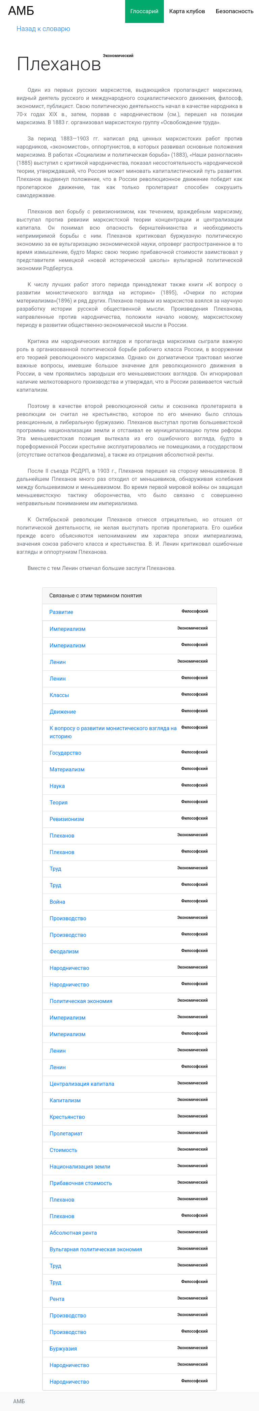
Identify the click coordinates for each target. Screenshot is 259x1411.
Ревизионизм (67, 819)
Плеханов (62, 835)
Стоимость (63, 1150)
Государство (65, 753)
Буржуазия (63, 1348)
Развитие (61, 612)
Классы (59, 695)
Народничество (69, 968)
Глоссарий (145, 11)
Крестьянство (67, 1117)
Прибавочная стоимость (81, 1183)
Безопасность (235, 11)
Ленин (58, 662)
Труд (55, 869)
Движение (63, 712)
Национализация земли (80, 1166)
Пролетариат (66, 1133)
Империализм (67, 629)
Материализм (67, 769)
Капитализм (65, 1100)
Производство (68, 918)
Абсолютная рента (73, 1233)
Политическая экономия (81, 1001)
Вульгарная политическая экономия (96, 1249)
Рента (57, 1299)
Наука (57, 786)
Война (57, 902)
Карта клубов (187, 11)
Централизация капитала (82, 1084)
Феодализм (64, 951)
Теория (58, 802)
